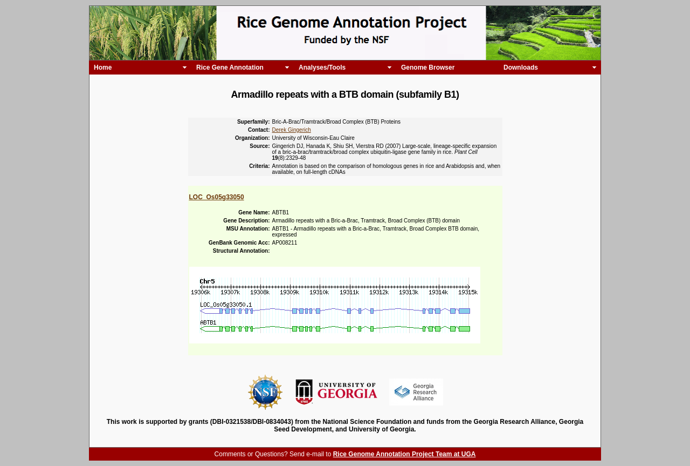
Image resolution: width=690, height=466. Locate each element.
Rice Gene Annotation (230, 67)
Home (103, 67)
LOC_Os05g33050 (216, 197)
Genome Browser (427, 67)
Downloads (520, 67)
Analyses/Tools (322, 67)
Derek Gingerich (291, 130)
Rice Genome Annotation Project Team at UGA (404, 454)
